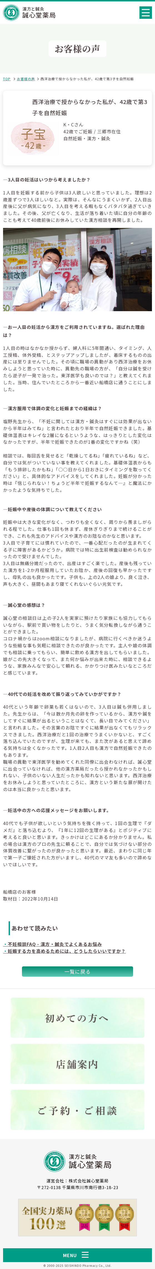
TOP (7, 78)
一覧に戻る (77, 971)
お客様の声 (26, 78)
